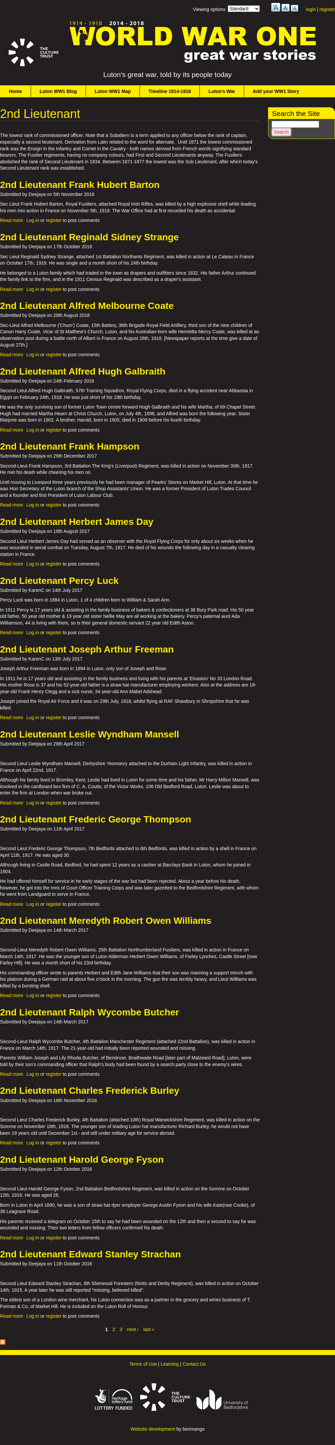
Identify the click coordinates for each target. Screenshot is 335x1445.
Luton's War (221, 91)
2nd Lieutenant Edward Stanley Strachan (90, 1254)
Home (15, 91)
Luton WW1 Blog (58, 91)
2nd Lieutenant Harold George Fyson (82, 1159)
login (311, 9)
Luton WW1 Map (113, 91)
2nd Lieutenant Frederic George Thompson (95, 819)
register (327, 9)
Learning (170, 1364)
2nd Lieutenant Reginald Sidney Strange (89, 237)
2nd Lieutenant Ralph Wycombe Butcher (89, 1012)
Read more (11, 220)
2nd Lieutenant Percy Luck (59, 581)
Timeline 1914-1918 (170, 91)
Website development (152, 1429)
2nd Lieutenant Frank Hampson (70, 446)
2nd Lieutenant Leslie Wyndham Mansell (89, 734)
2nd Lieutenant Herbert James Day (77, 522)
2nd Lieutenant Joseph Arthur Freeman (87, 649)
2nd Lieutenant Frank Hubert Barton (80, 185)
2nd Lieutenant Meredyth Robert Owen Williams (105, 920)
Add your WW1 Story (276, 91)
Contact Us (193, 1364)
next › (133, 1329)
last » (148, 1329)
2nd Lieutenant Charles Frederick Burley (89, 1090)
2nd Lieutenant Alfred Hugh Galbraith (83, 371)
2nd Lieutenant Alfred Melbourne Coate (87, 306)
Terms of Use (143, 1364)
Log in (32, 220)
